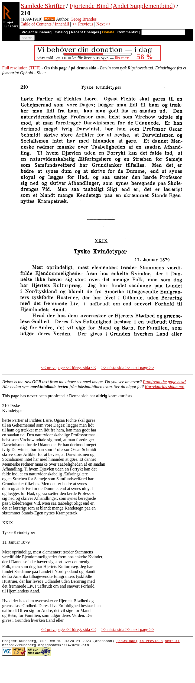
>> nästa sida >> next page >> (127, 367)
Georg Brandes (83, 19)
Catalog (61, 32)
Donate (108, 32)
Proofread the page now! (164, 381)
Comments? (128, 32)
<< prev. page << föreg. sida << (68, 367)
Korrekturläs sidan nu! (164, 386)
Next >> (103, 24)
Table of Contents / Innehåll (45, 24)
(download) (126, 641)
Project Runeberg (36, 32)
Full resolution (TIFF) (21, 68)
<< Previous (82, 24)
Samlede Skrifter (43, 5)
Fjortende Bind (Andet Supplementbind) (122, 5)
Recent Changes (85, 32)
